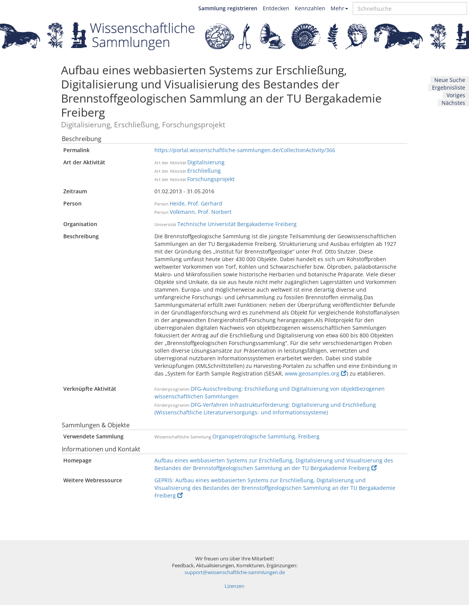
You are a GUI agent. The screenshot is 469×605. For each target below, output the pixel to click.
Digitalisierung (206, 162)
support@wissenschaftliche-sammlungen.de (235, 572)
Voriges (456, 95)
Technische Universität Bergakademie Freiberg (237, 224)
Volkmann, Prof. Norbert (200, 211)
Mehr (339, 8)
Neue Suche (449, 79)
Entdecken (276, 8)
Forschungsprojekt (210, 179)
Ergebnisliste (448, 87)
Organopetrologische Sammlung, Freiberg (266, 436)
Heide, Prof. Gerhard (196, 203)
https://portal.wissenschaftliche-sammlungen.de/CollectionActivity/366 (244, 150)
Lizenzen (234, 586)
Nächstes (453, 102)
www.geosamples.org (315, 373)
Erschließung (204, 170)
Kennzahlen (310, 8)
